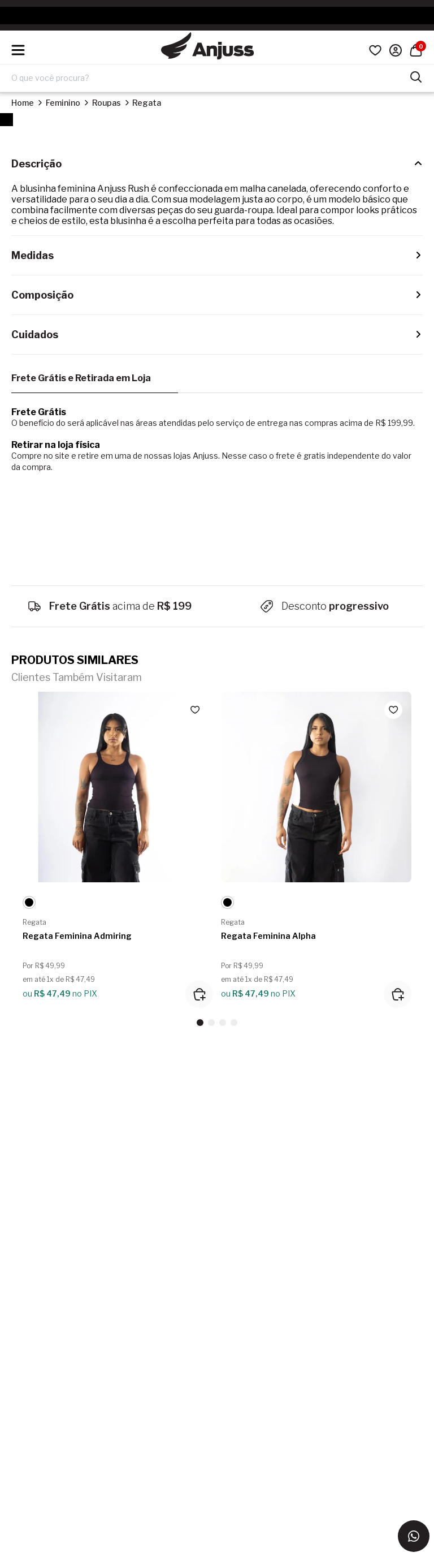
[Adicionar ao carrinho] (199, 994)
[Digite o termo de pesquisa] (210, 78)
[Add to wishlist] (195, 710)
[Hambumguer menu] (18, 50)
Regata (146, 102)
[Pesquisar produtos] (416, 75)
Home (22, 102)
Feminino (63, 102)
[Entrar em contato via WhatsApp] (413, 1536)
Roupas (106, 102)
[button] (200, 1022)
